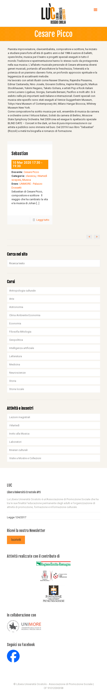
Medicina (14, 364)
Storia (12, 380)
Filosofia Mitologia (20, 331)
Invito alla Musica (19, 433)
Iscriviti (16, 540)
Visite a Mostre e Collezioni (25, 458)
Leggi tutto (42, 219)
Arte (11, 298)
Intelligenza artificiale (21, 348)
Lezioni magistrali (19, 417)
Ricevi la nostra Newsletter (26, 530)
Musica (26, 179)
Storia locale (16, 389)
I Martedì (14, 425)
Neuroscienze (17, 372)
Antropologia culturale (22, 290)
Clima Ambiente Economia (24, 315)
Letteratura (15, 356)
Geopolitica (16, 339)
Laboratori (15, 441)
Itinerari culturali (18, 450)
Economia (15, 323)
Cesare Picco (31, 172)
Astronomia (16, 307)
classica (31, 175)
